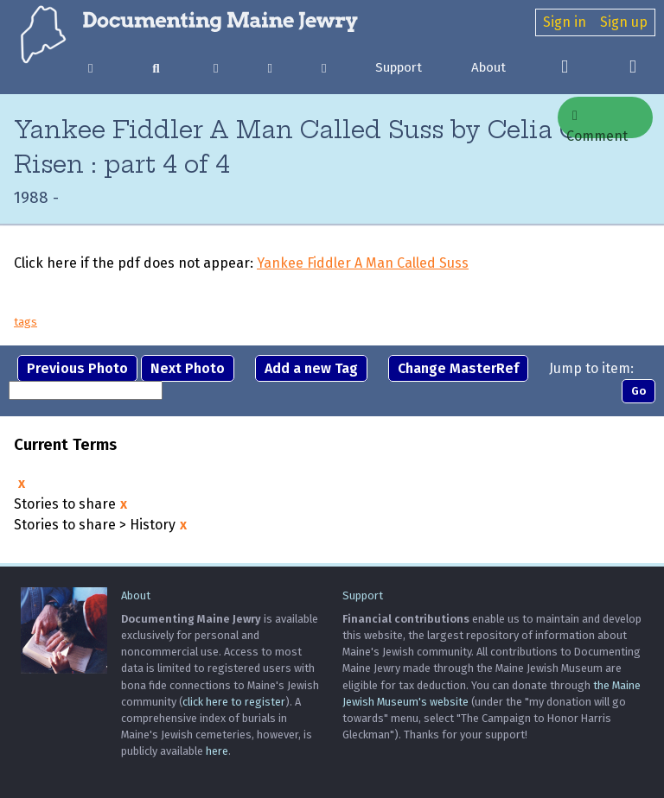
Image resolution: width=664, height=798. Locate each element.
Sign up (624, 22)
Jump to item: (591, 368)
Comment (597, 123)
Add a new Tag (311, 368)
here (217, 750)
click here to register (233, 701)
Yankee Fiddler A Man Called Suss (363, 263)
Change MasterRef (458, 368)
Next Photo (187, 368)
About (488, 67)
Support (398, 67)
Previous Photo (77, 368)
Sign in (564, 22)
